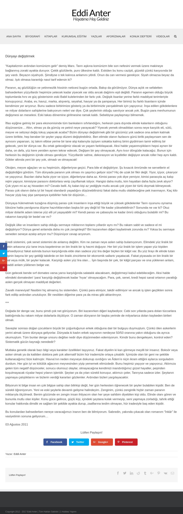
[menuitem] (15, 36)
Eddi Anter (20, 453)
